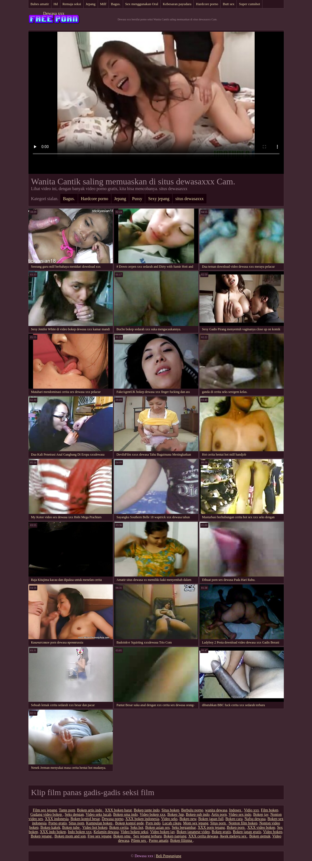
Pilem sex (139, 840)
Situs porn (76, 823)
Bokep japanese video (193, 832)
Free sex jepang (99, 836)
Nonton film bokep (243, 823)
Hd (56, 4)
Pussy (137, 198)
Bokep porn (236, 827)
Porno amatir (158, 840)
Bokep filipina (181, 840)
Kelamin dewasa (106, 832)
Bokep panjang (175, 836)
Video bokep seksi (134, 832)
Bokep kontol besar (85, 819)
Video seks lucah (98, 814)
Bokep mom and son (70, 836)
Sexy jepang (158, 198)
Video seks (169, 819)
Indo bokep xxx (80, 832)
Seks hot (136, 827)
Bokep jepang (41, 836)
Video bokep (272, 832)
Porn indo (153, 823)
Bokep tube (71, 827)
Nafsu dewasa (254, 819)
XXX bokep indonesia (142, 819)
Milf (103, 4)
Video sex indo (240, 814)
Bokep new (187, 819)
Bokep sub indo (198, 814)
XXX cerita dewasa (203, 836)
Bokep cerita (119, 827)
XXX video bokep (261, 827)
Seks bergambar (184, 827)
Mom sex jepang (195, 823)
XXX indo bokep (53, 832)
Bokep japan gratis (247, 832)
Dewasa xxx (53, 13)
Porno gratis (57, 823)
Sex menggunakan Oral (141, 4)
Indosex (235, 810)
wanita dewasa (216, 810)
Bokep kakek (50, 827)
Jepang (91, 4)
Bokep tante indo (147, 810)
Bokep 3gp (176, 814)
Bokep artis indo (90, 810)
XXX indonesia (57, 819)
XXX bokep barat (118, 810)
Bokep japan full (211, 819)
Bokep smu (122, 836)
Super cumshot (249, 4)
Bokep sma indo (125, 814)
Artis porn (219, 814)
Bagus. (116, 4)
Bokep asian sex (157, 827)
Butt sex (228, 4)
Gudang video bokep (46, 814)
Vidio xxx (251, 810)
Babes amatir (40, 4)
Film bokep (269, 810)
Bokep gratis (221, 832)
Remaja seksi (72, 4)
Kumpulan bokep (99, 823)
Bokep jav (260, 814)
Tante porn (67, 810)
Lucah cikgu (171, 823)
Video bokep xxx (153, 814)
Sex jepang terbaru (147, 836)
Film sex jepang (45, 810)
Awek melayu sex (234, 836)
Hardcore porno (207, 4)
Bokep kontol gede (129, 823)
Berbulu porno (192, 810)
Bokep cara (233, 819)
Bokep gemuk (259, 836)
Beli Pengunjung (168, 856)
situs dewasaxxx (189, 198)
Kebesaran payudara (177, 4)
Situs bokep (170, 810)
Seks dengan (74, 814)
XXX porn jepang (211, 827)
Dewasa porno (112, 819)
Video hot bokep (94, 827)
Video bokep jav (162, 832)
